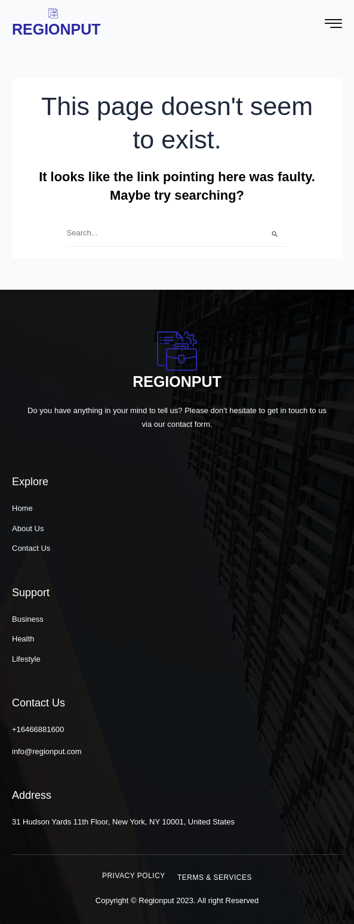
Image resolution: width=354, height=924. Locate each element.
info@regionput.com (47, 751)
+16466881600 (38, 729)
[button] (133, 875)
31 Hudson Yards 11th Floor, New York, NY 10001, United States (123, 821)
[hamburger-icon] (333, 25)
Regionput (56, 29)
